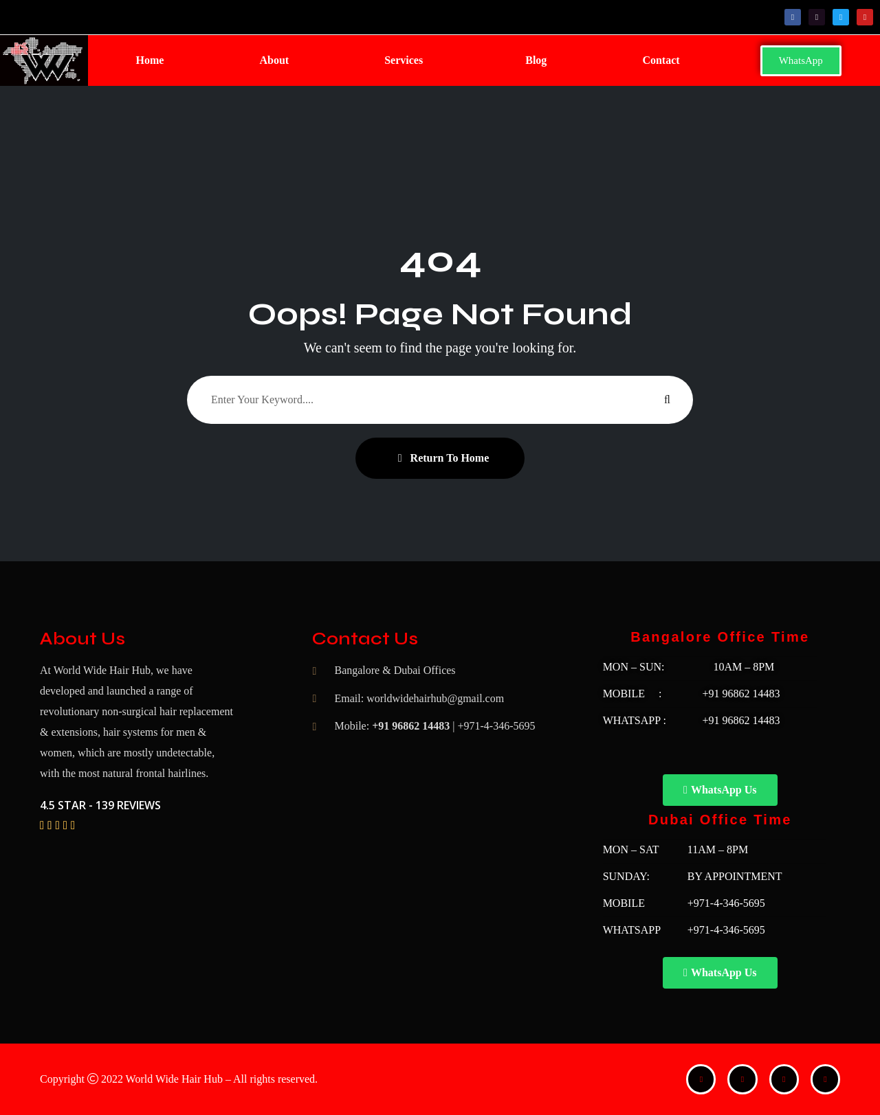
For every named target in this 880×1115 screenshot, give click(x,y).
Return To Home (444, 458)
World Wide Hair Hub (174, 1079)
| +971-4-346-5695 (493, 726)
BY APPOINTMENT (735, 876)
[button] (407, 60)
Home (150, 60)
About (274, 60)
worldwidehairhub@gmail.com (435, 698)
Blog (536, 60)
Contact (660, 60)
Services (403, 60)
